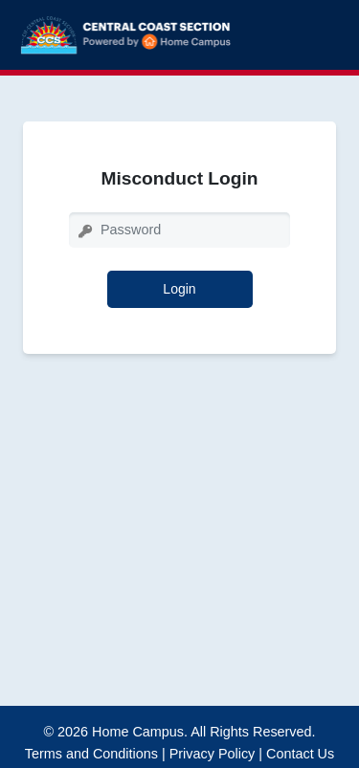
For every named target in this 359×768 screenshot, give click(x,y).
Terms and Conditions (91, 753)
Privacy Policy (212, 753)
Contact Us (300, 753)
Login (179, 288)
